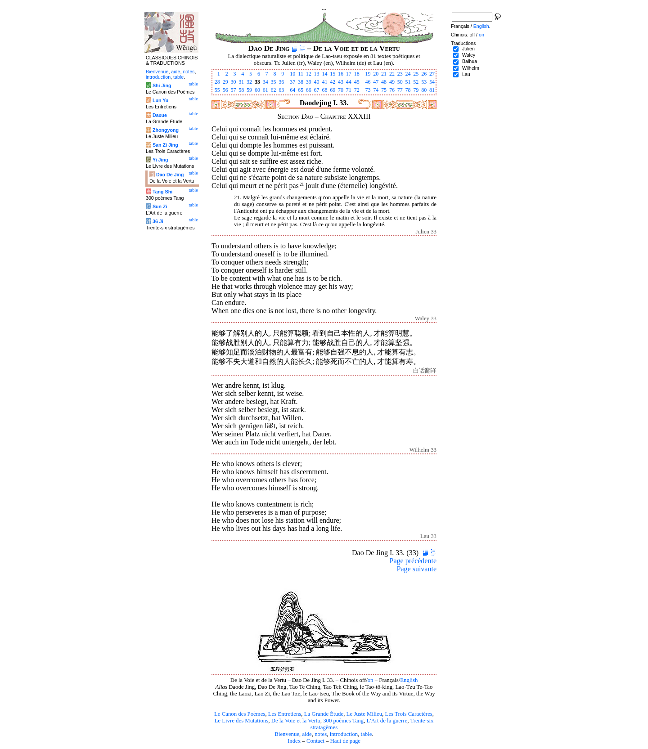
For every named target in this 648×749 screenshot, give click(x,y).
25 (415, 74)
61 (265, 90)
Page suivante (416, 569)
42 (332, 82)
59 (249, 90)
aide (306, 734)
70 (340, 90)
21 (384, 74)
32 (249, 82)
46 (367, 82)
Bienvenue (286, 734)
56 (225, 90)
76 (392, 90)
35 (273, 82)
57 (233, 90)
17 (348, 74)
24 (408, 74)
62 (273, 90)
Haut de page (345, 741)
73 (367, 90)
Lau (466, 74)
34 (265, 82)
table (366, 734)
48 (384, 82)
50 (400, 82)
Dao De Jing (170, 174)
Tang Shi (162, 191)
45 (357, 82)
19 (367, 74)
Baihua (469, 61)
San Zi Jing (165, 145)
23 (400, 74)
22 (392, 74)
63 (281, 90)
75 (384, 90)
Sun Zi (160, 206)
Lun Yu (160, 100)
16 (340, 74)
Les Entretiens (285, 714)
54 (432, 82)
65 (300, 90)
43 (340, 82)
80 (424, 90)
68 (324, 90)
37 (292, 82)
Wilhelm (470, 68)
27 (432, 74)
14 (324, 74)
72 (357, 90)
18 (357, 74)
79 (415, 90)
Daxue (160, 115)
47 (375, 82)
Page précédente (413, 561)
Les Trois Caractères (408, 714)
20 (375, 74)
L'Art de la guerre (386, 721)
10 (292, 74)
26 (424, 74)
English (409, 680)
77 (400, 90)
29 (225, 82)
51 (408, 82)
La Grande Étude (323, 714)
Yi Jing (160, 159)
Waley (468, 55)
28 (217, 82)
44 (348, 82)
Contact (315, 741)
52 (415, 82)
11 (300, 74)
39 (308, 82)
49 (392, 82)
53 (424, 82)
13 (317, 74)
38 (300, 82)
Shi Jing (162, 85)
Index (294, 741)
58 (241, 90)
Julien (468, 48)
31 (241, 82)
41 (324, 82)
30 (233, 82)
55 (217, 90)
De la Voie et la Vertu (295, 721)
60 (257, 90)
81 (432, 90)
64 (292, 90)
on (371, 680)
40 (317, 82)
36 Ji (158, 221)
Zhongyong (166, 130)
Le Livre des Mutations (241, 721)
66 (308, 90)
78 (408, 90)
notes (321, 734)
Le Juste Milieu (364, 714)
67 (317, 90)
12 (308, 74)
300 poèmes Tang (343, 721)
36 (281, 82)
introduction (344, 734)
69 (332, 90)
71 (348, 90)
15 (332, 74)
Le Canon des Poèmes (239, 714)
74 (375, 90)
